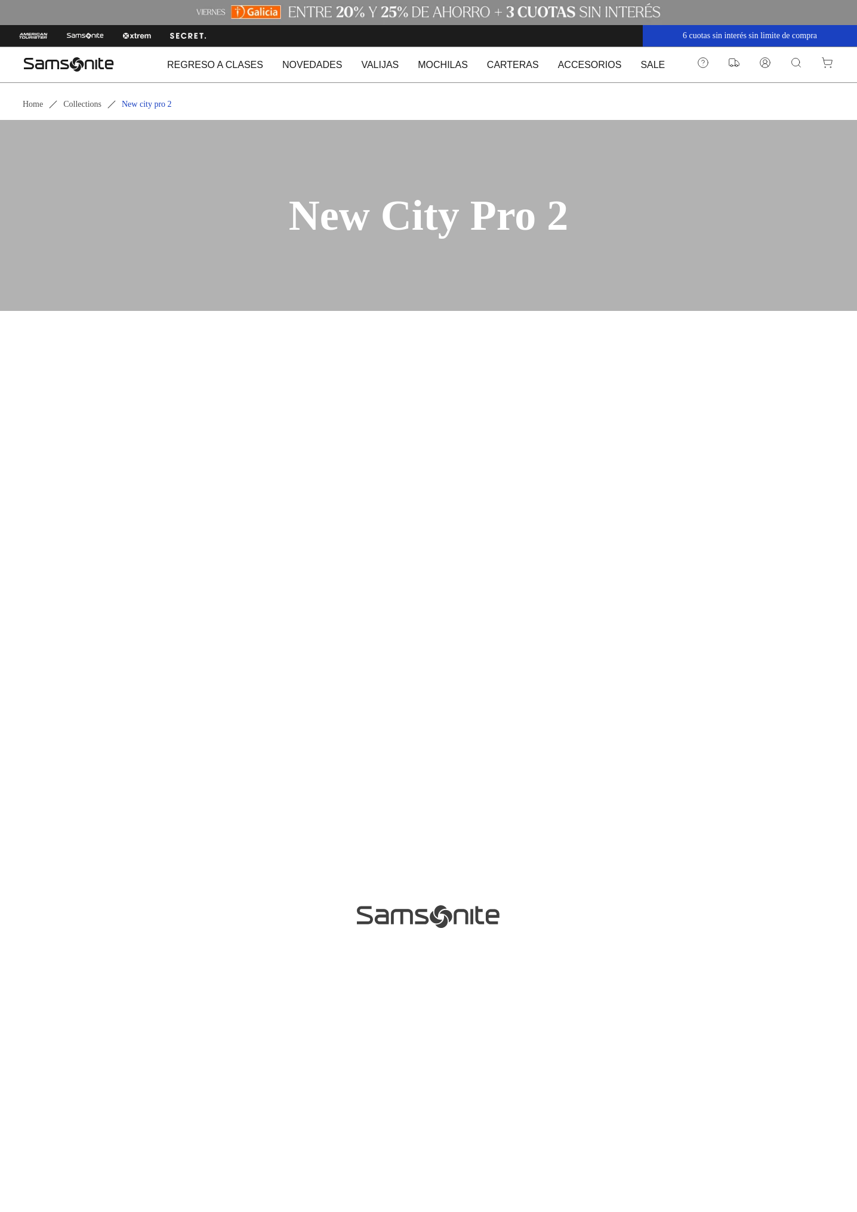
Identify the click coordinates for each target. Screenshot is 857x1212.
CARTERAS (513, 65)
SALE (652, 65)
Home (33, 104)
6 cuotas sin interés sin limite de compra (750, 35)
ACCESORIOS (590, 65)
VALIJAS (380, 65)
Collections (82, 104)
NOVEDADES (312, 65)
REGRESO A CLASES (215, 65)
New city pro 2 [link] (147, 104)
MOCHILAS (443, 65)
